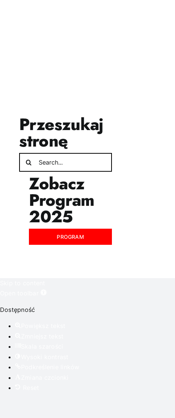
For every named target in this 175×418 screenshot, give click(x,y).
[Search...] (65, 162)
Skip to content (22, 283)
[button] (23, 293)
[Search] (28, 162)
